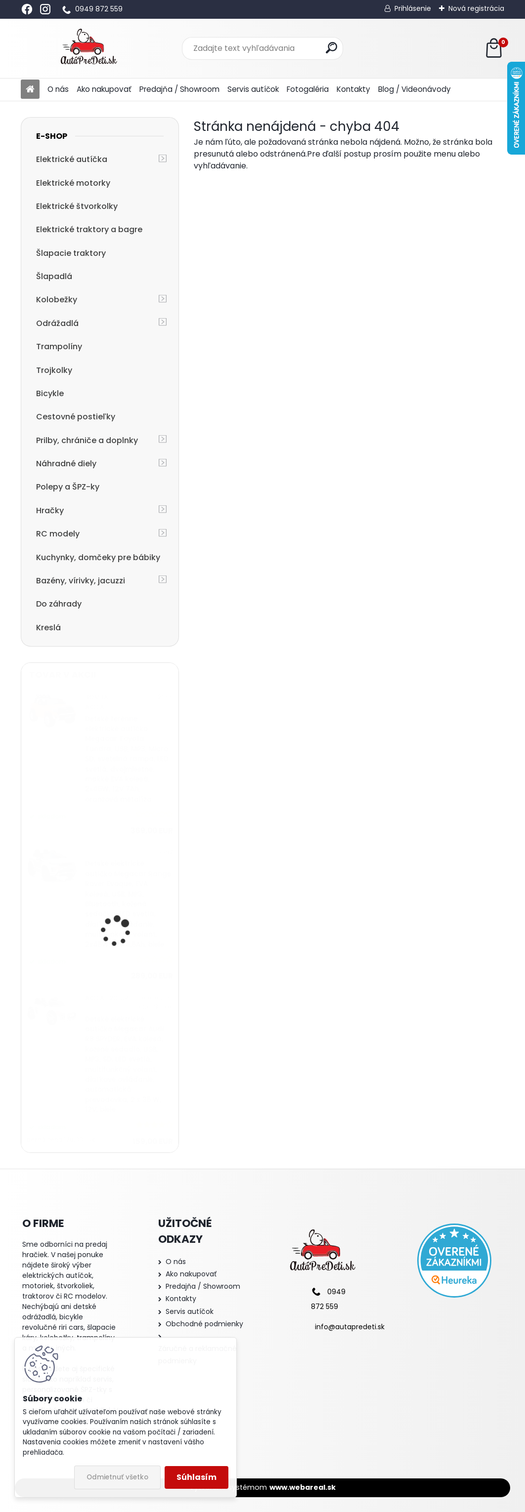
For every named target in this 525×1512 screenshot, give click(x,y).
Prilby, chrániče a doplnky (87, 440)
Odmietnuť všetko (117, 1477)
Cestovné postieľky (75, 416)
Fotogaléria (308, 89)
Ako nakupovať (104, 89)
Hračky (50, 510)
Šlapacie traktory (71, 253)
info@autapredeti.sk (350, 1327)
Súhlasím (196, 1477)
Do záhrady (59, 604)
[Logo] (89, 48)
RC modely (58, 533)
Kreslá (48, 627)
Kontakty (353, 89)
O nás (58, 89)
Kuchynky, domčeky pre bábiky (98, 557)
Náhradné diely (66, 463)
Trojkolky (54, 370)
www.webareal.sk (302, 1487)
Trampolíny (59, 346)
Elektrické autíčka (71, 159)
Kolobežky (56, 299)
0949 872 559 (99, 9)
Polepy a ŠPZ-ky (67, 486)
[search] (331, 47)
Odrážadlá (57, 323)
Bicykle (50, 393)
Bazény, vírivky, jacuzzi (80, 580)
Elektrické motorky (73, 183)
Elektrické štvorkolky (77, 206)
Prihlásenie (412, 8)
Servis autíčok (253, 89)
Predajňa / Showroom (179, 89)
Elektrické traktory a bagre (89, 229)
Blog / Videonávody (414, 89)
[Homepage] (30, 90)
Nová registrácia (476, 8)
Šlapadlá (54, 276)
